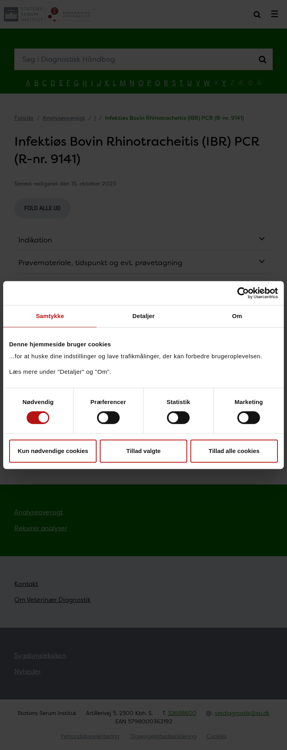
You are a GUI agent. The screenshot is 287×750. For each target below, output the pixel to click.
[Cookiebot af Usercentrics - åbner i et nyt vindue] (243, 293)
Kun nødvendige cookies (52, 450)
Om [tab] (237, 315)
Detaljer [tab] (143, 315)
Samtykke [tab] (50, 315)
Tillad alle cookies (234, 450)
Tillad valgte (143, 450)
